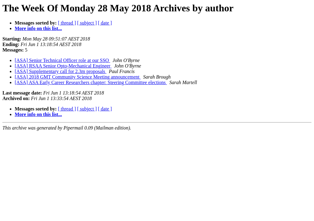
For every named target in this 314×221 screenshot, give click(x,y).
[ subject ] (87, 22)
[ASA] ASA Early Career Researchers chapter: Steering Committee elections (91, 82)
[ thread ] (67, 22)
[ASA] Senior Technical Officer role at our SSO (62, 60)
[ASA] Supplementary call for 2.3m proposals (60, 71)
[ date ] (105, 22)
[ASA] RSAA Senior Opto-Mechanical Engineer (63, 65)
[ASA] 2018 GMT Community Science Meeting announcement (78, 76)
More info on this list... (38, 28)
